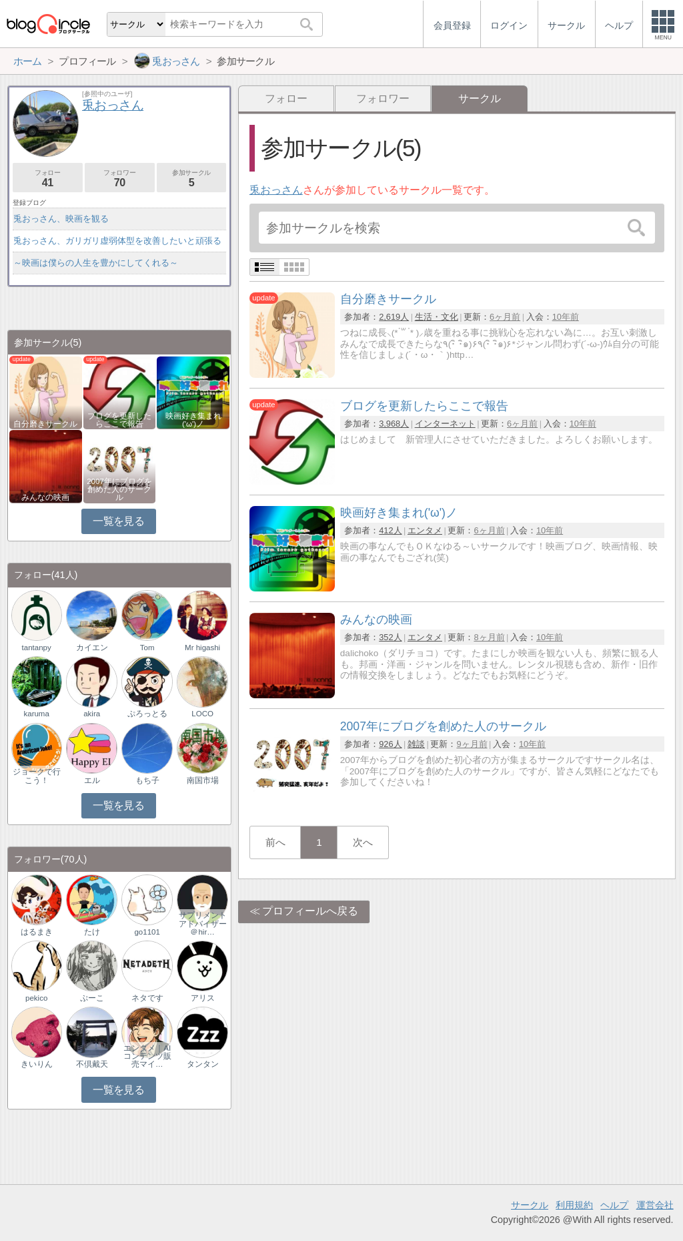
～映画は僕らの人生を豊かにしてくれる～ (95, 263)
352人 (390, 637)
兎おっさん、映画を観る (61, 219)
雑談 (416, 744)
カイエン (92, 648)
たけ (92, 932)
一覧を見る (118, 521)
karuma (36, 714)
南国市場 (203, 780)
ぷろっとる (147, 714)
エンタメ (425, 530)
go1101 (146, 932)
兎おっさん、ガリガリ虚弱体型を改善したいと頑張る (117, 241)
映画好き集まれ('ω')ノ (193, 420)
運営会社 (655, 1205)
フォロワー (383, 98)
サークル (529, 1205)
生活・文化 (436, 317)
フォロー (286, 98)
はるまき (37, 932)
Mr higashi (202, 648)
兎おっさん (276, 190)
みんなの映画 (45, 497)
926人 (390, 744)
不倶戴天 (92, 1064)
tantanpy (36, 648)
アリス (203, 998)
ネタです (147, 998)
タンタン (203, 1064)
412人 (390, 530)
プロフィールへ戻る (310, 911)
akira (91, 714)
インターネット (445, 424)
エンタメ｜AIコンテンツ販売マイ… (147, 1056)
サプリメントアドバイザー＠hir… (203, 923)
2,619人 (394, 317)
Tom (147, 648)
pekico (36, 998)
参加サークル (192, 178)
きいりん (37, 1064)
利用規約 (574, 1205)
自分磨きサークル (45, 424)
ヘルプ (614, 1205)
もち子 (147, 780)
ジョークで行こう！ (37, 776)
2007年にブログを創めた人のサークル (119, 489)
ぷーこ (92, 998)
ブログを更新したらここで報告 (119, 420)
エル (92, 780)
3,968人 (394, 424)
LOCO (202, 714)
